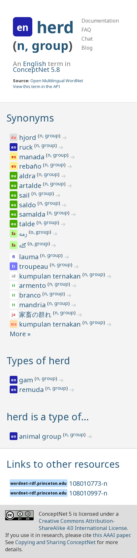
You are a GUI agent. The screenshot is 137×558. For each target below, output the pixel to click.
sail (25, 195)
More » (20, 333)
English (34, 63)
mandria (33, 304)
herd (55, 27)
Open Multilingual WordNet (56, 80)
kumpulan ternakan (50, 276)
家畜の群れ (36, 314)
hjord (28, 137)
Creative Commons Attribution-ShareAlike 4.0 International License (83, 524)
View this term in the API (36, 86)
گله (23, 246)
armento (33, 285)
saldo (28, 205)
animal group (41, 436)
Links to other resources (63, 464)
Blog (86, 47)
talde (28, 224)
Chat (87, 38)
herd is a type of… (47, 416)
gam (27, 380)
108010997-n (88, 493)
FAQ (86, 29)
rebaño (31, 166)
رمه (23, 234)
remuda (32, 389)
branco (30, 295)
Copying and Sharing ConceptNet (55, 542)
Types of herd (38, 360)
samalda (33, 214)
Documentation (100, 20)
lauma (29, 256)
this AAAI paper (111, 535)
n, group (42, 45)
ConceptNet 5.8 (36, 69)
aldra (28, 175)
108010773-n (88, 483)
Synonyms (30, 117)
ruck (26, 147)
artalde (31, 185)
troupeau (34, 266)
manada (32, 156)
